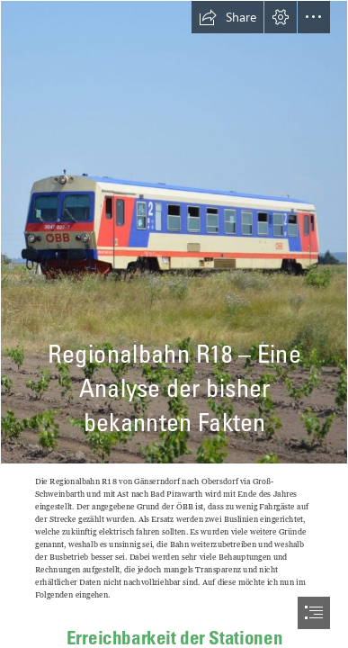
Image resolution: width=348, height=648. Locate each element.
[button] (227, 17)
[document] (174, 324)
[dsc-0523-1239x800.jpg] (174, 232)
